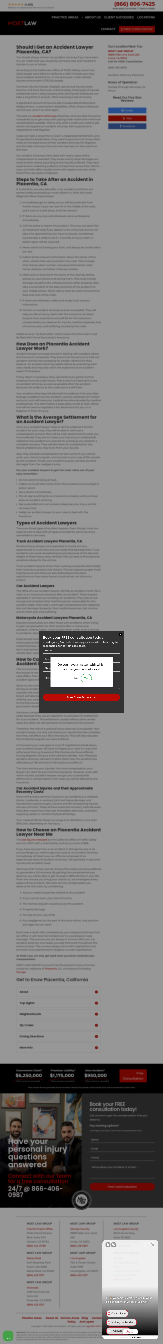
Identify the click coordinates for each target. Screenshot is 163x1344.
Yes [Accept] (86, 678)
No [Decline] (76, 678)
